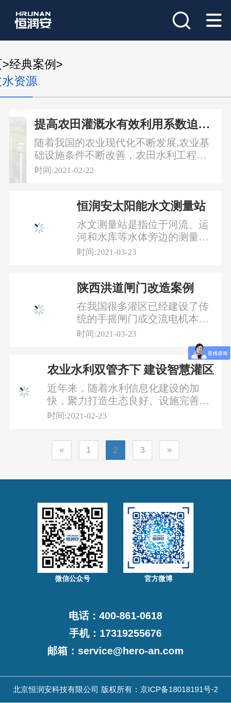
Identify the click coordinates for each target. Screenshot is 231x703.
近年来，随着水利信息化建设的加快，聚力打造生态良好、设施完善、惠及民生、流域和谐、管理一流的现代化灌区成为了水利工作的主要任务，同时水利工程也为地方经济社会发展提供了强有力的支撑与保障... (128, 395)
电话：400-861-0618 (115, 616)
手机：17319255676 (115, 633)
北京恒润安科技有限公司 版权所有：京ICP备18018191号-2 (115, 689)
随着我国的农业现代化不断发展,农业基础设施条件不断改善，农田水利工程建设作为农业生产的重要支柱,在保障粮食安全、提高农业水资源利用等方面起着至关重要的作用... (122, 149)
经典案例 (32, 64)
